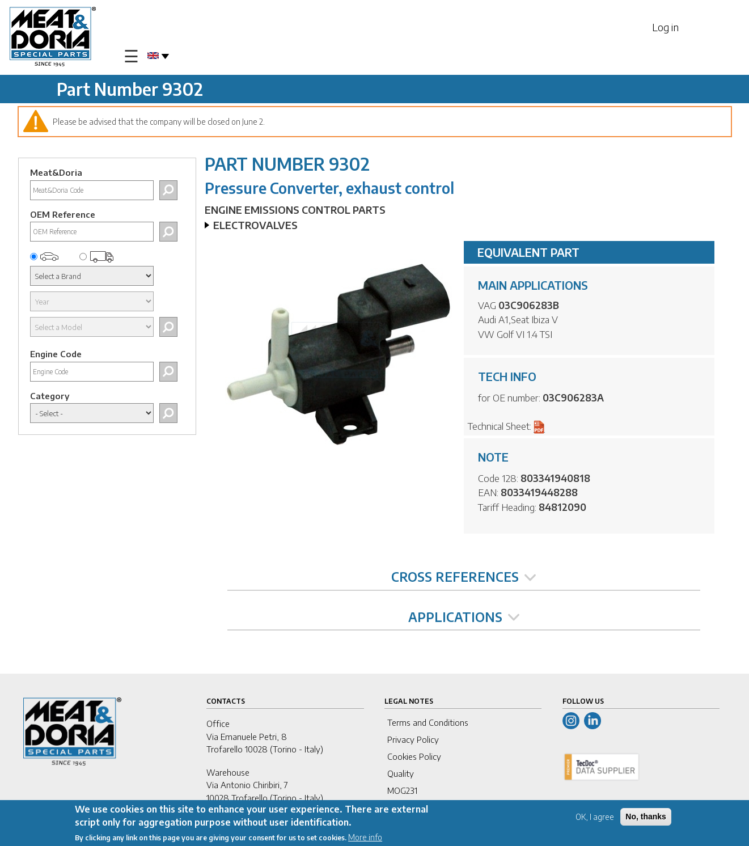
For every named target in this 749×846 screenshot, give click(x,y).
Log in (665, 26)
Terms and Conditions (427, 722)
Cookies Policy (414, 756)
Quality (400, 773)
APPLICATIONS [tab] (463, 617)
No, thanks (645, 817)
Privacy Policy (413, 739)
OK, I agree (594, 817)
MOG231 (402, 790)
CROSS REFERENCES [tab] (463, 577)
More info (365, 837)
